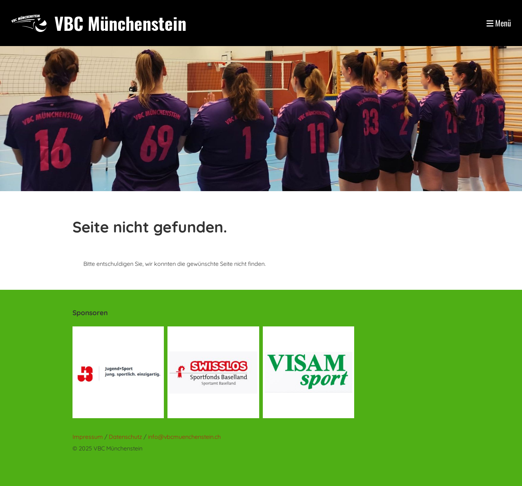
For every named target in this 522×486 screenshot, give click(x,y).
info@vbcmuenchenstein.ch (184, 436)
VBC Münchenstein (120, 23)
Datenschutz (126, 436)
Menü (498, 23)
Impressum (87, 436)
